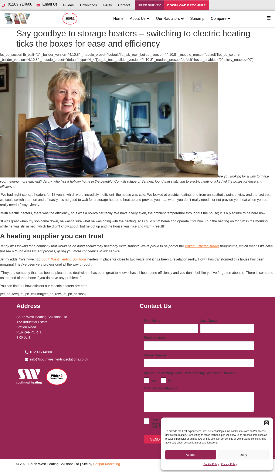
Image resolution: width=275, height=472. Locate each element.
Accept (191, 454)
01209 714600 (20, 4)
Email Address (155, 338)
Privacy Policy (229, 464)
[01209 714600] (3, 5)
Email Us (50, 4)
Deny (243, 454)
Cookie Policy (211, 464)
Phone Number (156, 355)
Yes (153, 380)
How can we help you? (161, 388)
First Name (153, 320)
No (170, 380)
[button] (266, 423)
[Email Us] (38, 5)
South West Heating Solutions (63, 259)
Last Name (209, 320)
